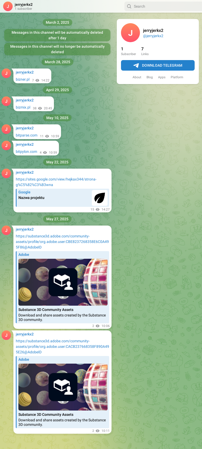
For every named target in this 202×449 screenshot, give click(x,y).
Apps (161, 77)
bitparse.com (26, 135)
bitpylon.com (26, 151)
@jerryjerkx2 (153, 36)
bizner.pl (22, 79)
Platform (177, 77)
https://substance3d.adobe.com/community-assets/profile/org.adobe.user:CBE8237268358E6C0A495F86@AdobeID (62, 241)
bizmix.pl (23, 107)
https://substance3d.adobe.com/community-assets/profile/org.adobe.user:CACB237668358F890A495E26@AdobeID (62, 346)
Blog (150, 77)
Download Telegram (157, 65)
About (137, 77)
